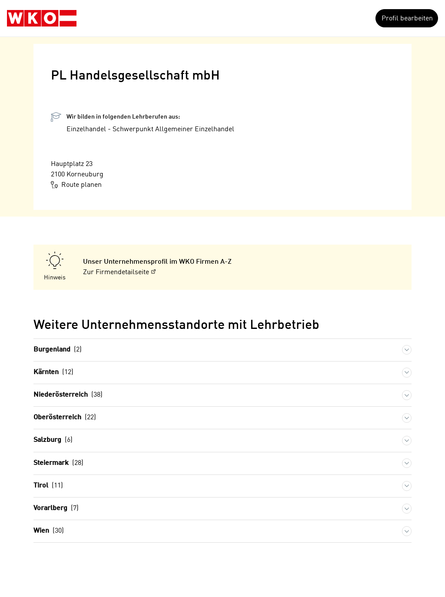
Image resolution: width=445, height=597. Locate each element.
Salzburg (53, 440)
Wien (48, 531)
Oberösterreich (64, 418)
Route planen (76, 184)
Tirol (48, 486)
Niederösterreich (68, 395)
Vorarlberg (56, 508)
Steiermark (58, 463)
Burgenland (57, 350)
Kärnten (53, 372)
